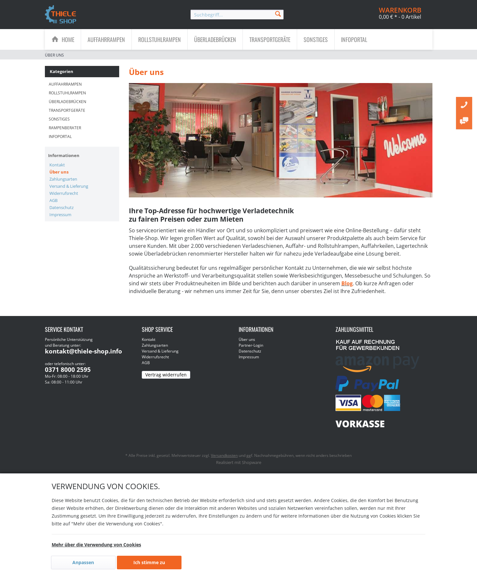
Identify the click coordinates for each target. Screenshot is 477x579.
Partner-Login (251, 345)
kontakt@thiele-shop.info (83, 351)
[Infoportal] (354, 39)
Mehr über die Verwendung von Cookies (96, 545)
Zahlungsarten (63, 179)
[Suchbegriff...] (237, 14)
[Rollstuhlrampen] (159, 39)
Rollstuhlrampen (67, 93)
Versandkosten (224, 455)
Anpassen (83, 562)
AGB (53, 200)
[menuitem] (237, 14)
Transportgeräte (67, 110)
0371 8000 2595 (68, 369)
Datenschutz (61, 207)
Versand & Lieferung (68, 186)
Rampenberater (65, 128)
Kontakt (57, 165)
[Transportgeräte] (270, 39)
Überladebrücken (67, 101)
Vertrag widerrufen (166, 375)
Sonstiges (59, 119)
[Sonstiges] (315, 39)
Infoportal (60, 136)
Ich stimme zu (149, 562)
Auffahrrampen (65, 84)
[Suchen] (278, 13)
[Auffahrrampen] (106, 39)
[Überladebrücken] (215, 39)
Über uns (58, 172)
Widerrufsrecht (63, 193)
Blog (347, 283)
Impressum (60, 214)
